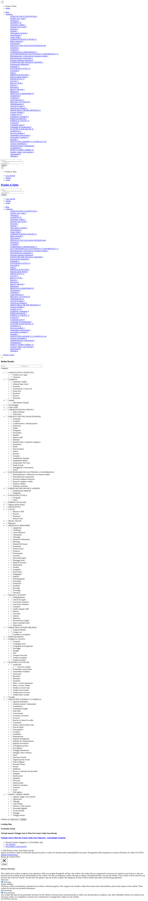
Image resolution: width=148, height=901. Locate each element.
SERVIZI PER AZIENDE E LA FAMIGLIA (28, 142)
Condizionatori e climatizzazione (23, 52)
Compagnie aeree (17, 125)
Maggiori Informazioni (9, 855)
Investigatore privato (19, 746)
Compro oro (16, 114)
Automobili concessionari (20, 135)
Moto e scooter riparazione (22, 683)
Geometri (15, 732)
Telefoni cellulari (18, 484)
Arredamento (15, 148)
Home (8, 8)
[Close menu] (2, 2)
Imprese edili (17, 437)
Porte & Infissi (17, 449)
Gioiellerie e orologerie (19, 117)
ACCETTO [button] (139, 853)
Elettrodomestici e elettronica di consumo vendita (29, 56)
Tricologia (16, 590)
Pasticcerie (16, 391)
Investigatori (16, 748)
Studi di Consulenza (19, 785)
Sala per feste (17, 519)
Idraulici (15, 435)
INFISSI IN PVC (17, 79)
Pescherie (15, 393)
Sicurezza (15, 780)
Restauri (15, 454)
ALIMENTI (15, 23)
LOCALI (14, 81)
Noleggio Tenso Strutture (21, 753)
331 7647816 (10, 844)
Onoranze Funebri (18, 757)
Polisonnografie (18, 579)
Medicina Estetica (18, 563)
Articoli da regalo (17, 106)
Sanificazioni (17, 776)
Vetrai (14, 470)
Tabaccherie (16, 625)
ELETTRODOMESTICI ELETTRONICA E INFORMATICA (34, 54)
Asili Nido (16, 711)
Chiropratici (16, 535)
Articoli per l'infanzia (20, 604)
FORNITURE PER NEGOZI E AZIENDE (26, 62)
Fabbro (14, 428)
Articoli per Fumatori (18, 108)
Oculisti (15, 567)
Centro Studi (15, 37)
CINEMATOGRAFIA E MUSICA (23, 39)
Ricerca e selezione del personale (24, 771)
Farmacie (15, 551)
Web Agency (16, 792)
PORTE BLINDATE (18, 119)
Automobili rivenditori (19, 137)
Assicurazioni (17, 713)
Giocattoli (15, 614)
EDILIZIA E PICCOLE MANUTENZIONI (28, 46)
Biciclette (15, 676)
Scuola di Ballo (17, 811)
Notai (14, 755)
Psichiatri (15, 586)
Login (8, 180)
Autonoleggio (16, 35)
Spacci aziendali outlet (20, 623)
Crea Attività (10, 176)
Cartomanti (16, 723)
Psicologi (15, 588)
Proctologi (16, 581)
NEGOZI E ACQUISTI (20, 102)
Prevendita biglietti (19, 808)
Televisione (15, 44)
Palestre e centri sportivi (21, 806)
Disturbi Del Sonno (19, 544)
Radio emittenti (16, 41)
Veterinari (14, 21)
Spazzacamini (17, 783)
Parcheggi (15, 648)
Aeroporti (14, 123)
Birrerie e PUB (16, 83)
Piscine (14, 767)
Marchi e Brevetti (17, 89)
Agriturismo (15, 154)
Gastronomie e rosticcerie (21, 389)
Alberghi (14, 156)
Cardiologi (14, 98)
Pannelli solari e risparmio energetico (26, 442)
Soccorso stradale (17, 133)
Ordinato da (10, 819)
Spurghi (15, 651)
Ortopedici (16, 570)
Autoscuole (16, 674)
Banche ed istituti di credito (22, 720)
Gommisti (15, 681)
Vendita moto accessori (20, 692)
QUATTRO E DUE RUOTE (22, 129)
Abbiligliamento (17, 104)
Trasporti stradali (18, 660)
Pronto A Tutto (9, 184)
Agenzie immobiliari (18, 144)
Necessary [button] (5, 880)
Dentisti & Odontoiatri (20, 539)
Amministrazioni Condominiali (22, 146)
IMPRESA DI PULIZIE (19, 75)
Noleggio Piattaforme (20, 750)
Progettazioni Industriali (19, 64)
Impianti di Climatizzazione (22, 741)
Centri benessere (17, 100)
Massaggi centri (18, 560)
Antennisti (14, 48)
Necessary (7, 882)
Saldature (15, 774)
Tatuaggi (15, 813)
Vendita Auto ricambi (20, 690)
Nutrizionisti (16, 565)
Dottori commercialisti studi (22, 725)
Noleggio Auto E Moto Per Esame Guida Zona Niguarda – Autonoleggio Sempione (33, 838)
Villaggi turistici (18, 815)
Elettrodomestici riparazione (21, 58)
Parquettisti (16, 444)
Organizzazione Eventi (20, 760)
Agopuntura (15, 96)
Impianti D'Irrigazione (20, 739)
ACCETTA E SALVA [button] (9, 899)
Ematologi (16, 546)
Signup (8, 178)
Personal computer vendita (22, 481)
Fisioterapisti (17, 553)
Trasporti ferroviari (19, 655)
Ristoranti (14, 87)
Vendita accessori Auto (20, 688)
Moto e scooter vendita (20, 685)
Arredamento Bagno (19, 709)
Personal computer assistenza (21, 60)
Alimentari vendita (17, 25)
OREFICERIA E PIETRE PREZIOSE (25, 110)
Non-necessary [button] (6, 890)
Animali (14, 31)
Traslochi (15, 787)
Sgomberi (15, 778)
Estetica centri (17, 549)
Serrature (15, 456)
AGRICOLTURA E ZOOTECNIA (23, 16)
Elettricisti (16, 426)
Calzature (15, 607)
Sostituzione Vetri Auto (20, 463)
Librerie (15, 616)
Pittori (14, 447)
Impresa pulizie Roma (19, 77)
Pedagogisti (16, 574)
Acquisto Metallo (17, 112)
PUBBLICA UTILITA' (19, 121)
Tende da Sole (17, 465)
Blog (7, 12)
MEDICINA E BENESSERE (22, 94)
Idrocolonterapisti (18, 558)
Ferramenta (16, 433)
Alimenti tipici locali (18, 27)
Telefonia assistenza (19, 486)
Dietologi (15, 542)
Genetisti (15, 556)
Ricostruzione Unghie (20, 621)
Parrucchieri (16, 572)
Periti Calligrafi (18, 762)
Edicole (15, 611)
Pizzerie (14, 85)
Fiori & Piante (17, 727)
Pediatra (15, 576)
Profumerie (16, 583)
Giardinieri (16, 734)
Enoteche (14, 29)
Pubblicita (15, 769)
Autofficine (15, 131)
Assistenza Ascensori (20, 716)
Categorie (9, 14)
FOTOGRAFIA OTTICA (20, 69)
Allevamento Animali (19, 33)
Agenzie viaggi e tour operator (22, 152)
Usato (14, 790)
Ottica (13, 73)
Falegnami (16, 430)
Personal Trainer (18, 764)
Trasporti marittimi (19, 658)
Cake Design (16, 804)
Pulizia (14, 451)
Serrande (14, 139)
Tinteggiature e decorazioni (22, 468)
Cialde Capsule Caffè (20, 609)
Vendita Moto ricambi (20, 695)
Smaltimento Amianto (20, 458)
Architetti (14, 50)
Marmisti (15, 440)
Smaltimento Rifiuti (19, 461)
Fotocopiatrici (17, 729)
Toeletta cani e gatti (18, 18)
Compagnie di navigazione (20, 127)
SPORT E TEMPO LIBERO (22, 150)
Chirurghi (15, 537)
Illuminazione (17, 736)
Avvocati (15, 718)
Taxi (13, 653)
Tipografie (14, 66)
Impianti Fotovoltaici (20, 743)
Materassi (14, 91)
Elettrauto (15, 678)
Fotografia (14, 71)
